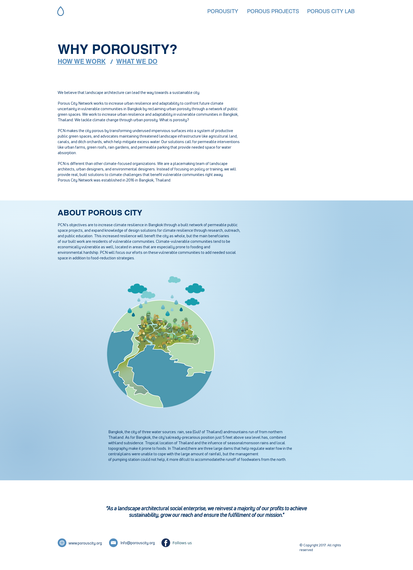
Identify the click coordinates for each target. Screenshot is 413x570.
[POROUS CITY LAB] (331, 11)
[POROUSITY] (225, 11)
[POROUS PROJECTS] (273, 11)
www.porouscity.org (85, 543)
